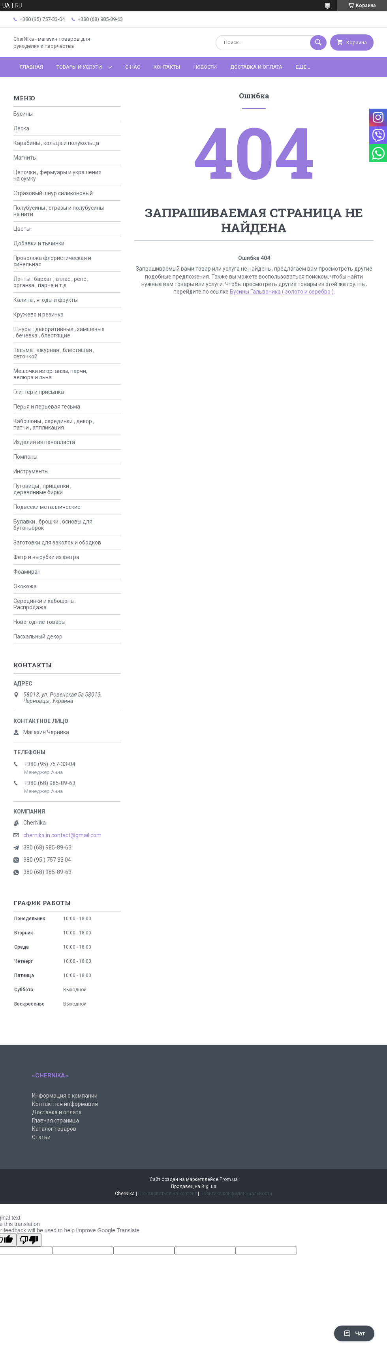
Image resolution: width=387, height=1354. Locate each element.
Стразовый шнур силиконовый (53, 193)
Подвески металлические (47, 507)
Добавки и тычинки (38, 243)
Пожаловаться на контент (167, 1193)
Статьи (41, 1137)
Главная (31, 67)
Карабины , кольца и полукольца (56, 143)
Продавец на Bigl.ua (193, 1186)
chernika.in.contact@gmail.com (62, 835)
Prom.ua (229, 1179)
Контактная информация (65, 1104)
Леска (21, 128)
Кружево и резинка (38, 314)
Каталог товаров (54, 1129)
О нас (132, 67)
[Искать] (318, 42)
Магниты (25, 157)
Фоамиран (27, 572)
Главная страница (55, 1120)
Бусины (23, 114)
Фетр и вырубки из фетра (46, 557)
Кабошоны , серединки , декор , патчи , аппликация (53, 424)
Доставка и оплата (256, 67)
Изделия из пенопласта (44, 442)
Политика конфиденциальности (236, 1193)
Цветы (21, 229)
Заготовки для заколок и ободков (57, 542)
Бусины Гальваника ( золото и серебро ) (282, 291)
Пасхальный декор (37, 636)
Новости (205, 67)
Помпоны (25, 457)
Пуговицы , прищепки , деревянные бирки (42, 489)
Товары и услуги (79, 67)
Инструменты (31, 471)
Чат (354, 1333)
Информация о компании (65, 1095)
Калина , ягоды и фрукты (45, 300)
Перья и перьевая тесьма (46, 406)
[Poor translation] (28, 1240)
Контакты (167, 67)
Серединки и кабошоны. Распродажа (44, 604)
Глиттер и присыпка (38, 392)
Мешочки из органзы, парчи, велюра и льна (50, 374)
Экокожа (25, 586)
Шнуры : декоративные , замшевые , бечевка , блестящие (59, 332)
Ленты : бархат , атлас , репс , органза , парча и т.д (50, 282)
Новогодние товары (39, 622)
